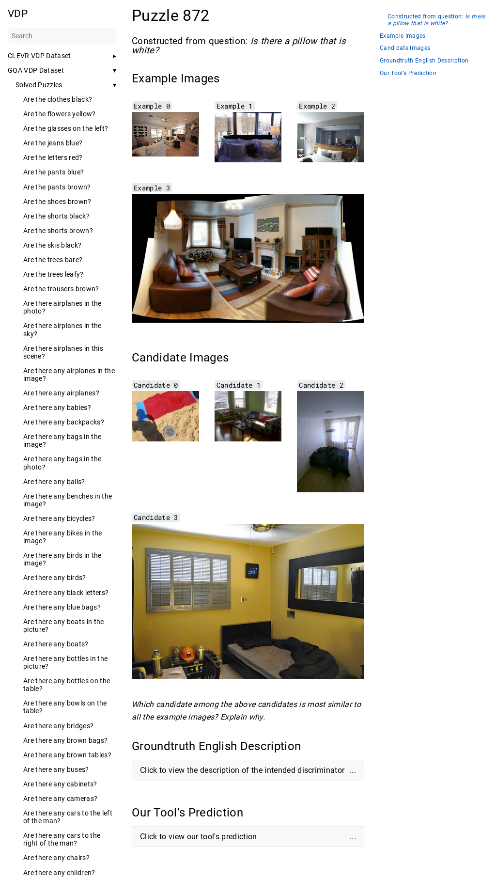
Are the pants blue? (53, 172)
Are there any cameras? (60, 798)
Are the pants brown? (57, 187)
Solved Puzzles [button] (39, 85)
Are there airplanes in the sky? (62, 329)
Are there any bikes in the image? (62, 537)
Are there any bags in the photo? (62, 462)
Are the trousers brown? (61, 289)
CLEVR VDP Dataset (39, 56)
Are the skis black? (52, 245)
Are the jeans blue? (52, 143)
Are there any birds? (54, 577)
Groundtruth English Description (424, 61)
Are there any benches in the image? (67, 500)
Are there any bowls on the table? (65, 707)
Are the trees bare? (52, 260)
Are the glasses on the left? (65, 128)
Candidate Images (405, 48)
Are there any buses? (56, 769)
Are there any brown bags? (65, 740)
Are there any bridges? (58, 726)
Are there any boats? (56, 644)
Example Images (403, 36)
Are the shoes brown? (57, 201)
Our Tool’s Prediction (408, 73)
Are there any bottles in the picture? (65, 662)
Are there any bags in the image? (62, 440)
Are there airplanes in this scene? (63, 352)
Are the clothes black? (57, 99)
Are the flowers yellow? (59, 114)
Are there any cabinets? (60, 784)
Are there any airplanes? (61, 393)
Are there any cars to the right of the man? (61, 839)
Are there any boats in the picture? (63, 625)
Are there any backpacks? (63, 422)
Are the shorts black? (56, 216)
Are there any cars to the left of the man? (67, 817)
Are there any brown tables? (67, 755)
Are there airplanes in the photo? (62, 307)
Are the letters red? (53, 157)
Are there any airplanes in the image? (69, 374)
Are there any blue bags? (62, 607)
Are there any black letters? (65, 592)
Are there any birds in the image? (62, 559)
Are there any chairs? (56, 858)
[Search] (62, 36)
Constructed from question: (436, 20)
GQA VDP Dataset (36, 70)
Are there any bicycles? (59, 518)
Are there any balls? (54, 482)
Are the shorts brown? (58, 231)
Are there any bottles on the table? (66, 684)
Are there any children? (59, 873)
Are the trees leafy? (53, 274)
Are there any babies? (57, 407)
